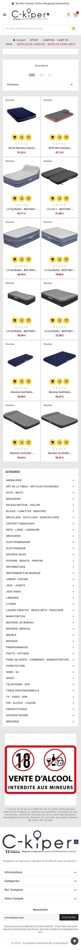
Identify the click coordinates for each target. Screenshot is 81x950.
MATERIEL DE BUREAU (20, 622)
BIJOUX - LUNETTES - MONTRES (26, 511)
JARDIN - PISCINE (17, 579)
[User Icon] (69, 15)
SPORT (10, 678)
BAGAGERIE (13, 498)
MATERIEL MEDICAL (18, 628)
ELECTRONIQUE (16, 548)
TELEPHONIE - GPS (18, 684)
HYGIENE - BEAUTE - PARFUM (24, 560)
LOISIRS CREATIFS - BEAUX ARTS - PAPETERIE (34, 610)
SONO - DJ (12, 672)
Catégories (12, 472)
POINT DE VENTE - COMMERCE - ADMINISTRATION (37, 659)
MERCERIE (12, 721)
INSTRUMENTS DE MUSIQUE (23, 573)
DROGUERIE (13, 536)
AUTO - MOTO (14, 492)
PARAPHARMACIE (17, 647)
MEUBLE (11, 635)
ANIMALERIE (14, 480)
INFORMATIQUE (16, 566)
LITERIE (11, 604)
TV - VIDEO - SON (16, 696)
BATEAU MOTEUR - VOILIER (23, 505)
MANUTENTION (15, 616)
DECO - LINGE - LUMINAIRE (23, 529)
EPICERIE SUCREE (17, 715)
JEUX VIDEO (13, 591)
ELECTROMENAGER (18, 542)
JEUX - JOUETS (15, 585)
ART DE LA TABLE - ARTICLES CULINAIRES (32, 486)
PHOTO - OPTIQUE (17, 653)
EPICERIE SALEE (16, 554)
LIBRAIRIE (12, 597)
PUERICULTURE (15, 665)
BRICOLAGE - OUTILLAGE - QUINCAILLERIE (32, 517)
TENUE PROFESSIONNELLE (22, 690)
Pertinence (40, 84)
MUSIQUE (12, 641)
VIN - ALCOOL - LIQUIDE (21, 703)
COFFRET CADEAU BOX (20, 523)
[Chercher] (36, 28)
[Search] (73, 28)
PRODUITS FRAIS (16, 709)
